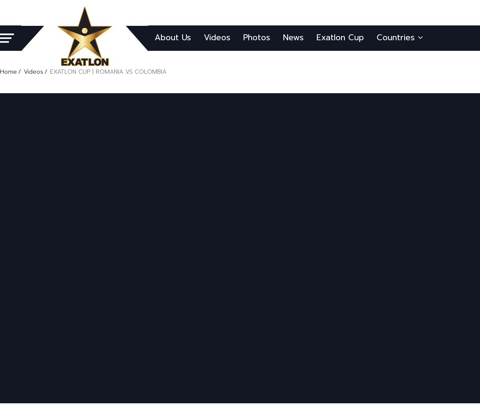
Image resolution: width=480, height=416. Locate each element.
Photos (256, 37)
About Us (173, 37)
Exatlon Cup (340, 37)
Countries (400, 37)
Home (8, 71)
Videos (217, 37)
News (293, 37)
